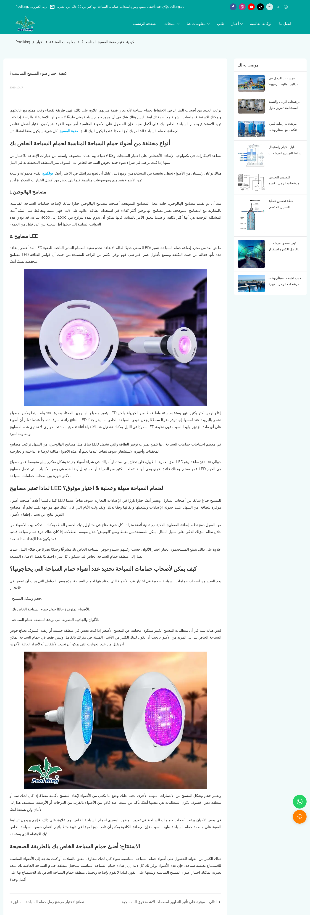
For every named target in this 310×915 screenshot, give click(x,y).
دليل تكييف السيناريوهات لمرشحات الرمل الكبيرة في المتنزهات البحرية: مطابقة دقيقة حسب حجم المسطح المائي (285, 281)
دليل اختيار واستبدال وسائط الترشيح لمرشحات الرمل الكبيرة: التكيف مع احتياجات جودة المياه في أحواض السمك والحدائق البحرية (285, 150)
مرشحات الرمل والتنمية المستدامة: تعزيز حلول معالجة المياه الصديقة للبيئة (284, 105)
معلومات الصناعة (62, 42)
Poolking (23, 42)
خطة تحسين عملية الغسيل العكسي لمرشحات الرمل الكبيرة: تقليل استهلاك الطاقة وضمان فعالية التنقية (284, 204)
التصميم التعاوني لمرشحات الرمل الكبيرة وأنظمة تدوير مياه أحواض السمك (285, 180)
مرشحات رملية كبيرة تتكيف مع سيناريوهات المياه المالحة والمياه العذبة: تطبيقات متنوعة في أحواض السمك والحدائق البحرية (283, 127)
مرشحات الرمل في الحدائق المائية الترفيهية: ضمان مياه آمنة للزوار (284, 81)
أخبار (39, 42)
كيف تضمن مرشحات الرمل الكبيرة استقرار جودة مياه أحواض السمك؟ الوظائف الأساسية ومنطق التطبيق (285, 246)
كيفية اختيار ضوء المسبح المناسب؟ (107, 42)
